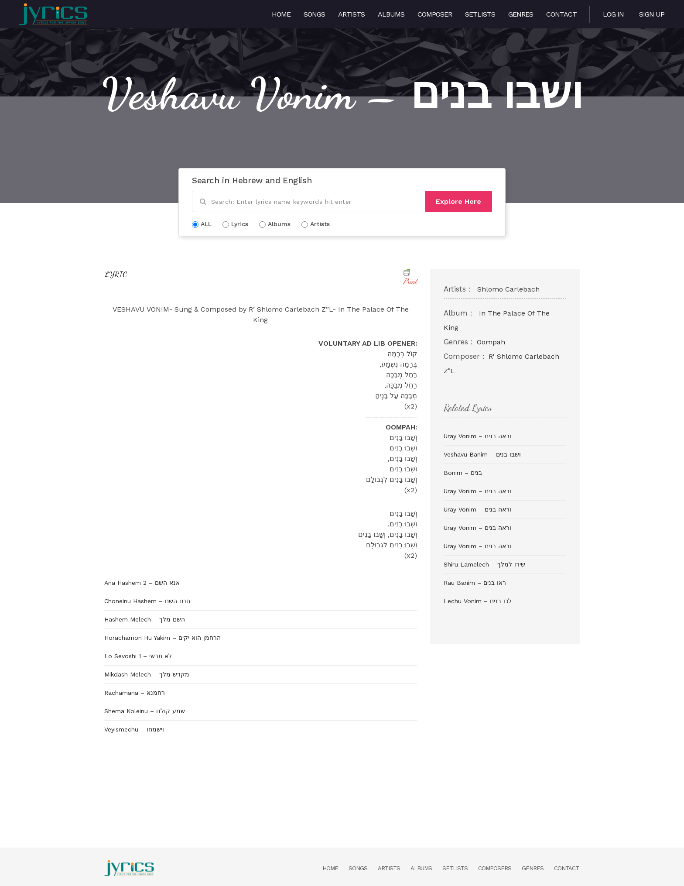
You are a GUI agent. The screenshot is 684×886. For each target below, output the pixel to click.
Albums (391, 14)
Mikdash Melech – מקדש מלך (146, 674)
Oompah (491, 342)
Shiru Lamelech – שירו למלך (484, 564)
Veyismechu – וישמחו (134, 729)
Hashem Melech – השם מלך (144, 619)
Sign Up (651, 14)
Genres (520, 14)
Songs (314, 14)
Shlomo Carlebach (508, 289)
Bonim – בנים (463, 472)
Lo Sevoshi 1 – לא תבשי (138, 655)
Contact (561, 14)
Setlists (480, 14)
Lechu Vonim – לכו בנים (478, 601)
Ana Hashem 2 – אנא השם (142, 582)
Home (281, 14)
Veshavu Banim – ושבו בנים (482, 454)
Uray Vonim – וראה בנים (477, 436)
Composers (494, 868)
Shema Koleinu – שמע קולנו (144, 710)
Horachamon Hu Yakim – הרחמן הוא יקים (162, 637)
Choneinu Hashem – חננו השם (147, 601)
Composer (434, 14)
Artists (351, 14)
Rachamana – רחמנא (134, 692)
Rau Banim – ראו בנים (475, 582)
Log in (613, 14)
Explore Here (458, 201)
